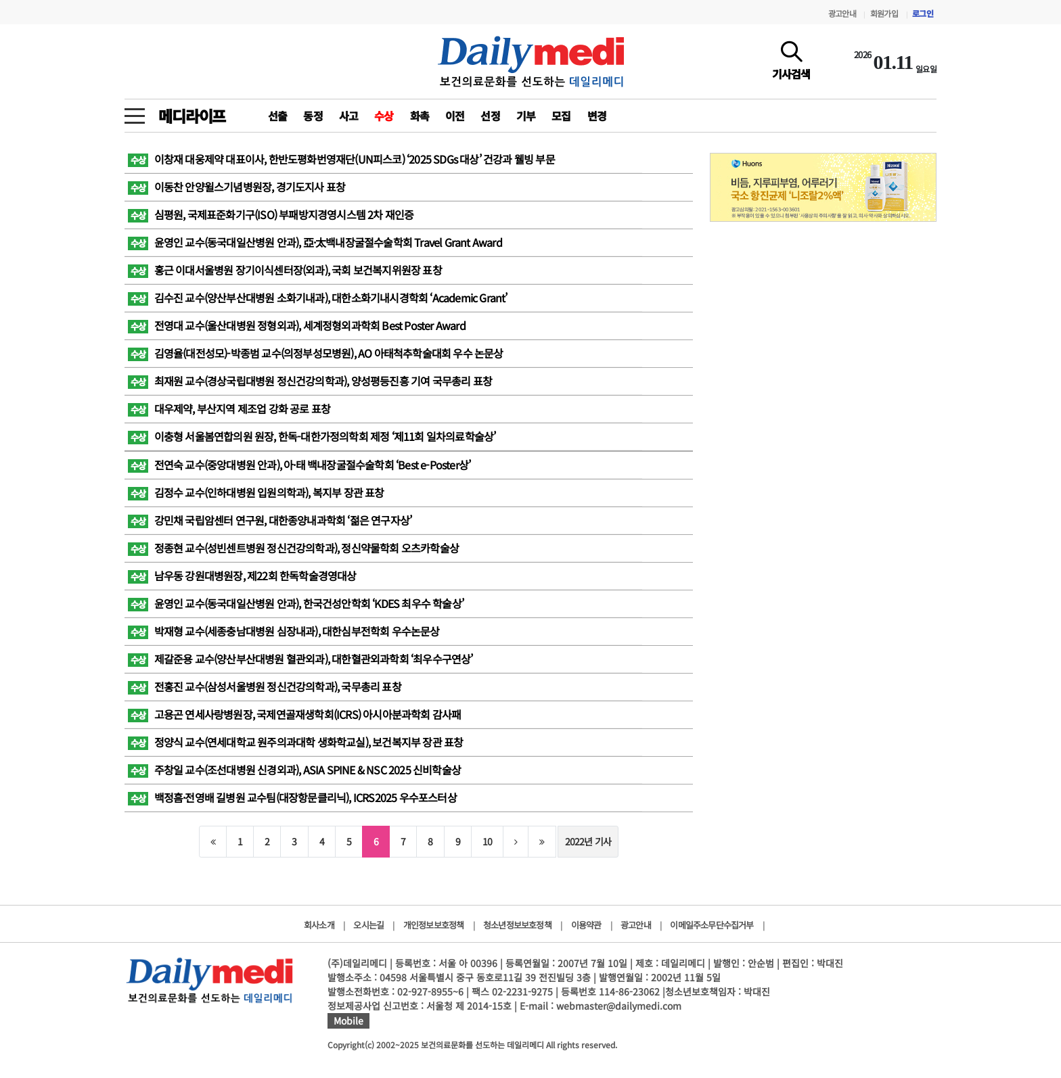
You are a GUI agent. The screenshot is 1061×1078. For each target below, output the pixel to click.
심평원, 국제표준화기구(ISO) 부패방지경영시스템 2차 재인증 (270, 214)
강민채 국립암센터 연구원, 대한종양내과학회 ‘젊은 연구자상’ (269, 520)
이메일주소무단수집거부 (711, 924)
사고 (348, 116)
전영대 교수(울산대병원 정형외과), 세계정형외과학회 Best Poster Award (297, 325)
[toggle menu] (135, 112)
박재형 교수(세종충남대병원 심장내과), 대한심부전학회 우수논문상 (284, 631)
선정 (489, 116)
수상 (383, 116)
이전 (454, 116)
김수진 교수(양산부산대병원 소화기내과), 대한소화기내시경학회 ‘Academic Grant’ (317, 297)
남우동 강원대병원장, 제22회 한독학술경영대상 (242, 575)
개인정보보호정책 (433, 924)
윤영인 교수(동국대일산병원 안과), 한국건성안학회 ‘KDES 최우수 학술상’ (296, 603)
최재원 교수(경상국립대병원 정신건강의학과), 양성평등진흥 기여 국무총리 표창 (310, 381)
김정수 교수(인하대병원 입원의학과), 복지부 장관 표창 (256, 492)
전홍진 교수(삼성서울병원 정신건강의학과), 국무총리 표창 (264, 686)
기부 (525, 116)
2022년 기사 (588, 841)
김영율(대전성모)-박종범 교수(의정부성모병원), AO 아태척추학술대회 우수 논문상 (315, 353)
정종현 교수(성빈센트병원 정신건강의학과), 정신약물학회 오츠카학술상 (293, 548)
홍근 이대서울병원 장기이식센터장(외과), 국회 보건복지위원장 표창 (285, 270)
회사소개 (319, 924)
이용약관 (586, 924)
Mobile (348, 1020)
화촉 (419, 116)
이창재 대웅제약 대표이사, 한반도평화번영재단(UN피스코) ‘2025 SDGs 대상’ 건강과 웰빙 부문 (341, 159)
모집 (560, 116)
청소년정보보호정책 (517, 924)
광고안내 (842, 13)
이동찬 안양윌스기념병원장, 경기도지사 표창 (236, 187)
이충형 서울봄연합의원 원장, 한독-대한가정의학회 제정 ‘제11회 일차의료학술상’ (311, 436)
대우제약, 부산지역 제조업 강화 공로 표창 (229, 408)
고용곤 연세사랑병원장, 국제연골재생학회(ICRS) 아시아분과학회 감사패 (294, 714)
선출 (277, 116)
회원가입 (884, 13)
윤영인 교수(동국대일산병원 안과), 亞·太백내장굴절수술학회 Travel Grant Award (315, 242)
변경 (596, 116)
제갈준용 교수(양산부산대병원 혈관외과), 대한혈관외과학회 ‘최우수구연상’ (300, 659)
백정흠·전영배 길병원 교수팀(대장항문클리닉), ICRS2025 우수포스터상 (292, 797)
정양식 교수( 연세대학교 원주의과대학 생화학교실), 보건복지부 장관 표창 (295, 742)
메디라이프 (191, 115)
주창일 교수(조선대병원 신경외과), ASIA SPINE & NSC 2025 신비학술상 (294, 769)
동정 (312, 116)
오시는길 (368, 924)
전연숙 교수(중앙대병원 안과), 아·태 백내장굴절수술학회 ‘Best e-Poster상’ (299, 464)
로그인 (922, 13)
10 (487, 841)
